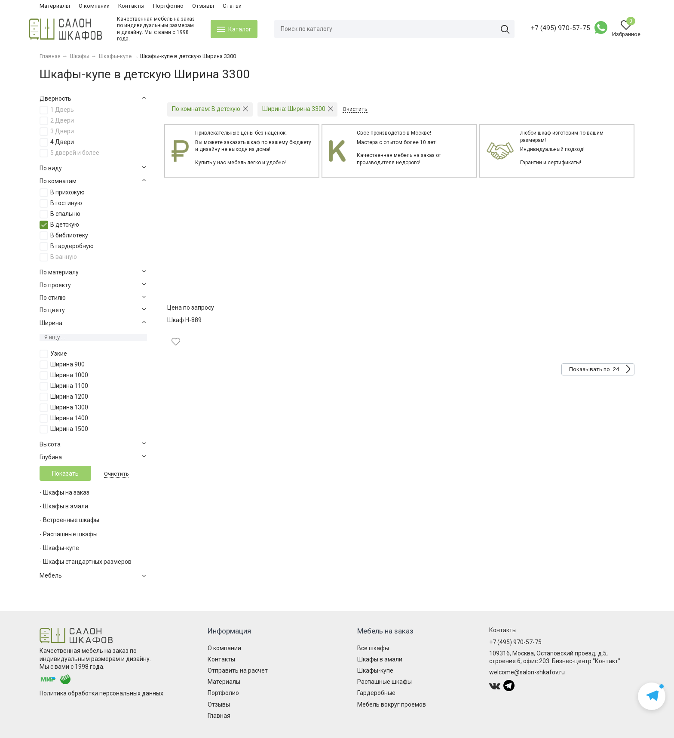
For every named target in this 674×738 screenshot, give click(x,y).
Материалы (55, 6)
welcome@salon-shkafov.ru (527, 672)
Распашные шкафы (384, 681)
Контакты (131, 6)
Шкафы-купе (375, 670)
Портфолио (168, 6)
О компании (94, 6)
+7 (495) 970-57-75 (549, 28)
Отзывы (203, 6)
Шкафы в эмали (379, 659)
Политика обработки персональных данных (101, 693)
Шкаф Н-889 (184, 320)
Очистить (116, 473)
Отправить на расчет (238, 670)
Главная (219, 715)
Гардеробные (376, 692)
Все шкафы (373, 648)
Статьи (232, 6)
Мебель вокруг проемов (391, 704)
